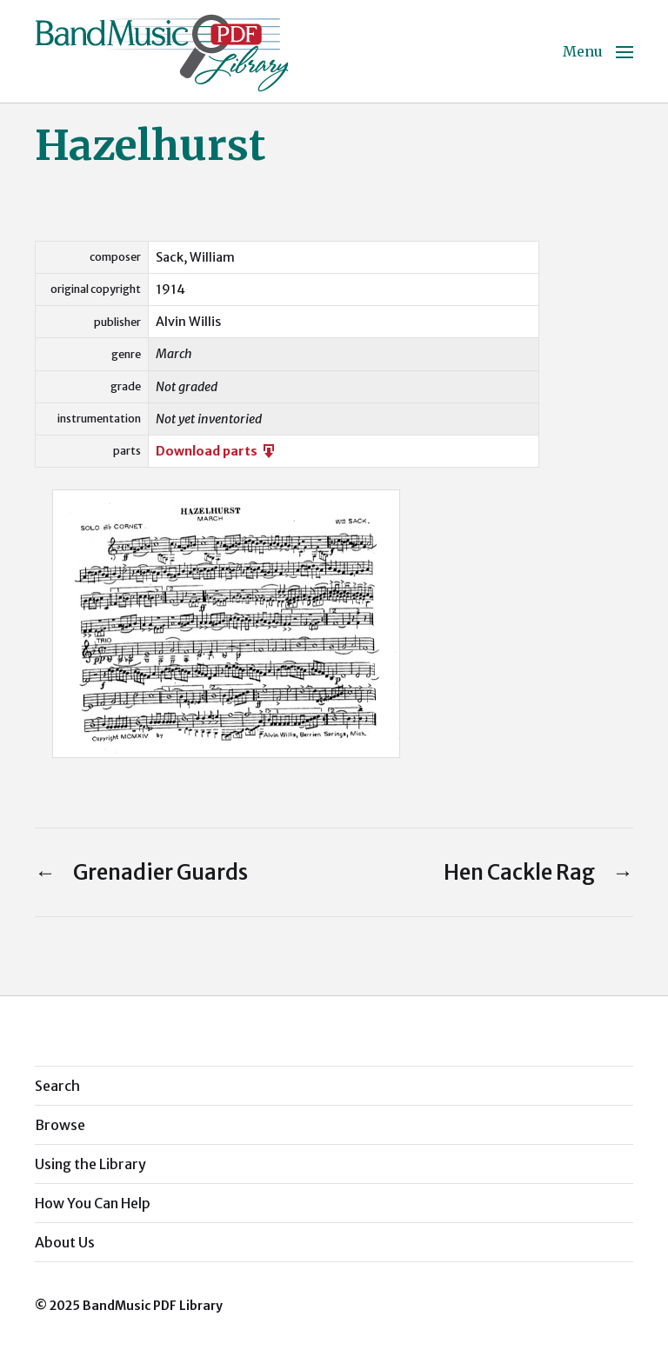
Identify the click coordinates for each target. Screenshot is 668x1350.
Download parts (216, 451)
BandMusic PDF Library (153, 1305)
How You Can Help (92, 1203)
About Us (65, 1242)
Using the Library (90, 1164)
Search (57, 1085)
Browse (60, 1125)
